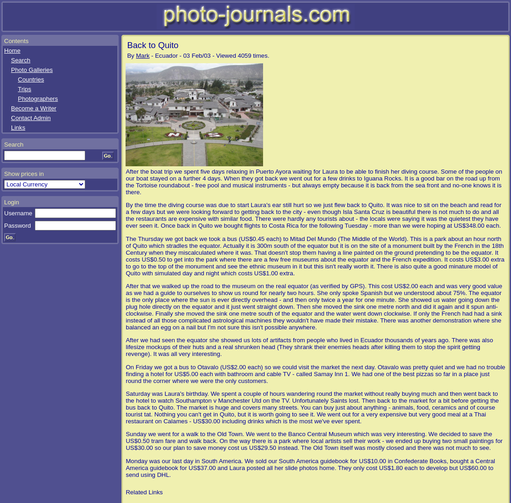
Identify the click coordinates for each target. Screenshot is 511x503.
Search (20, 60)
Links (18, 127)
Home (12, 50)
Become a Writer (33, 108)
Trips (24, 89)
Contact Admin (31, 118)
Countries (31, 79)
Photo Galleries (32, 69)
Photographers (38, 98)
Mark (143, 55)
